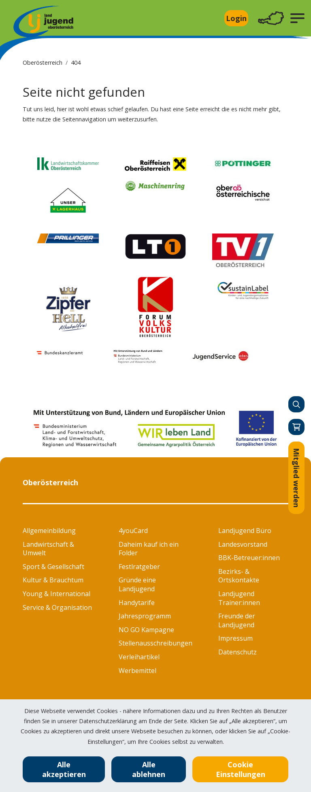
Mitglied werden (296, 477)
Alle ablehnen (148, 769)
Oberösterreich (42, 62)
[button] (297, 18)
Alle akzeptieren (64, 769)
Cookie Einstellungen (240, 769)
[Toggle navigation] (271, 18)
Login (236, 18)
